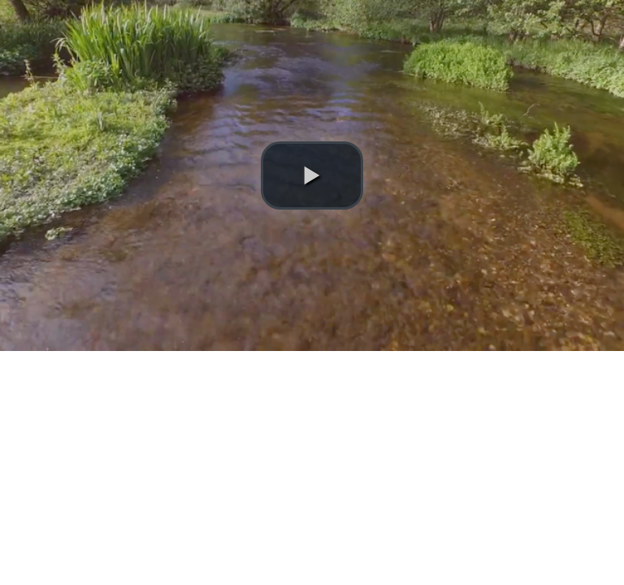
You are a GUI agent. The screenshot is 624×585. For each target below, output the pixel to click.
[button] (312, 175)
